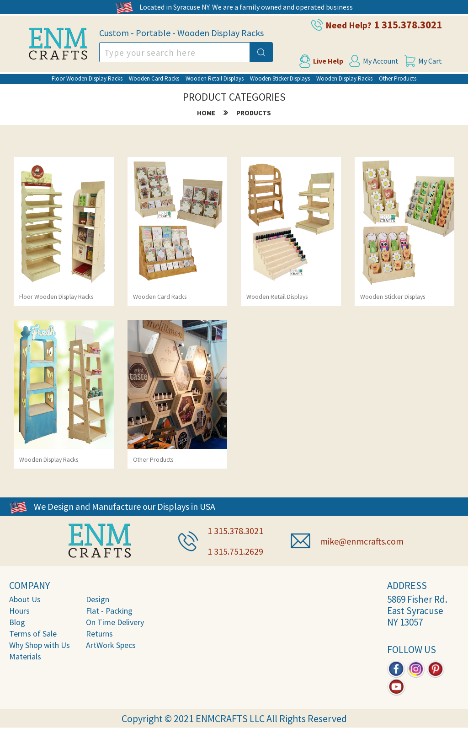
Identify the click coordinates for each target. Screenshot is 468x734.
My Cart (430, 60)
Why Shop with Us (39, 645)
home (206, 112)
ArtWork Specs (111, 645)
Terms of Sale (33, 633)
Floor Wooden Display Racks (87, 78)
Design (97, 599)
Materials (25, 656)
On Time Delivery (115, 622)
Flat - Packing (109, 610)
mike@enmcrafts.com (362, 541)
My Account (381, 60)
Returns (99, 633)
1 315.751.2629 (235, 551)
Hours (19, 610)
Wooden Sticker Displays (280, 78)
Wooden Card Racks (154, 78)
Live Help (328, 60)
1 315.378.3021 (408, 24)
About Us (25, 599)
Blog (17, 622)
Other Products (397, 78)
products (253, 112)
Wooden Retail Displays (215, 78)
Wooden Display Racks (344, 78)
